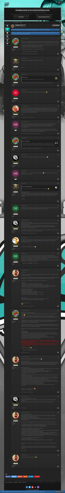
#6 (58, 121)
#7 (58, 138)
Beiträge (13, 50)
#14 (58, 253)
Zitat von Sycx (25, 77)
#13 (58, 237)
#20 (58, 455)
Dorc (17, 26)
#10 (58, 183)
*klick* (18, 33)
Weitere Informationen (57, 491)
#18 (58, 396)
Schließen (62, 491)
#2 (58, 58)
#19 (58, 412)
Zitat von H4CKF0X (26, 141)
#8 (58, 154)
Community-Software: (32, 489)
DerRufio (31, 263)
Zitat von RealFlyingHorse (27, 186)
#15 (58, 270)
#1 (58, 38)
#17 (58, 356)
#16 (58, 310)
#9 (58, 170)
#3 (58, 74)
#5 (58, 105)
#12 (58, 220)
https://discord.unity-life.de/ (32, 29)
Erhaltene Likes (14, 68)
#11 (58, 205)
